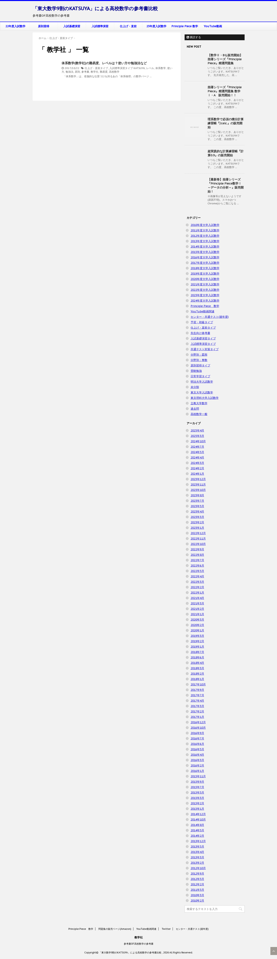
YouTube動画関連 (202, 311)
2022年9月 (197, 549)
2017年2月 (197, 711)
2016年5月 (197, 749)
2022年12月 (198, 533)
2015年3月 (197, 798)
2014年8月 (197, 825)
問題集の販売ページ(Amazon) (114, 928)
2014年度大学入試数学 (205, 246)
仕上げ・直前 (128, 26)
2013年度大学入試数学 (205, 241)
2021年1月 (197, 614)
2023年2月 (197, 522)
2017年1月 (197, 717)
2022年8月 (197, 555)
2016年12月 (198, 722)
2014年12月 (198, 814)
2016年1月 (197, 771)
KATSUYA (139, 68)
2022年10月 (198, 544)
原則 (77, 71)
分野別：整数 (199, 360)
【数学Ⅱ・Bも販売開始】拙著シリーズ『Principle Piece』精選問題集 (225, 59)
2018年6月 (197, 657)
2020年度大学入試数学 (205, 279)
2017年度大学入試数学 (205, 263)
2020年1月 (197, 630)
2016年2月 (197, 765)
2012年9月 (197, 873)
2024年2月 (197, 468)
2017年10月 (198, 684)
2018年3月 (197, 668)
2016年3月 (197, 760)
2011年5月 (197, 890)
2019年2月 (197, 641)
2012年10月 (198, 868)
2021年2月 (197, 609)
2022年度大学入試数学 (205, 290)
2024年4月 (197, 457)
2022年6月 (197, 565)
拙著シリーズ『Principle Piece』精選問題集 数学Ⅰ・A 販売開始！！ (225, 91)
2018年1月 (197, 679)
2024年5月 (197, 452)
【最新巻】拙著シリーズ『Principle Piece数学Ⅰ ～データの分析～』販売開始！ (226, 185)
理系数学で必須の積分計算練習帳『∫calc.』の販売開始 (226, 123)
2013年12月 (198, 841)
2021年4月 (197, 598)
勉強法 (69, 71)
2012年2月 (197, 884)
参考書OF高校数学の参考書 (138, 943)
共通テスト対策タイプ (205, 349)
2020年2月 (197, 625)
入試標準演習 (100, 26)
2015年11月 (198, 776)
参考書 (85, 71)
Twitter (166, 928)
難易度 (104, 71)
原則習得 (43, 26)
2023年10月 (198, 490)
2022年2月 (197, 587)
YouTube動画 (213, 26)
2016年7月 (197, 738)
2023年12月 (198, 479)
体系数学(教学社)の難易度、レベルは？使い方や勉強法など (104, 63)
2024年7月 (197, 446)
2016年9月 (197, 733)
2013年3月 (197, 857)
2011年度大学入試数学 (205, 230)
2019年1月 (197, 646)
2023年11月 (198, 484)
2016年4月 (197, 754)
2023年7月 (197, 501)
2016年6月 (197, 744)
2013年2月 (197, 863)
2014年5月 (197, 830)
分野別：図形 (199, 354)
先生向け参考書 (200, 333)
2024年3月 (197, 463)
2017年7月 (197, 695)
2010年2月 (197, 900)
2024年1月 (197, 473)
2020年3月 (197, 619)
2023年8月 (197, 495)
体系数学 (160, 68)
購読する (194, 37)
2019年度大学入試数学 (205, 273)
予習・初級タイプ (202, 322)
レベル (150, 68)
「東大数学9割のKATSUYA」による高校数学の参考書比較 (95, 8)
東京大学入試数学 (202, 392)
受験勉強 (196, 371)
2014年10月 (198, 819)
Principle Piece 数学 (184, 26)
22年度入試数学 (15, 26)
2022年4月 (197, 576)
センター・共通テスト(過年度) (210, 317)
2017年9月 (197, 690)
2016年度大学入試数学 (205, 257)
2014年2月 (197, 836)
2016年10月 (198, 727)
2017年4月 (197, 700)
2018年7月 (197, 652)
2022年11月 (198, 538)
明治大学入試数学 (202, 381)
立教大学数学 (199, 403)
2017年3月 (197, 706)
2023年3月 (197, 517)
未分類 (195, 387)
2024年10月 (198, 441)
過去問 (195, 408)
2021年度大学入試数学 (205, 284)
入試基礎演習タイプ (203, 338)
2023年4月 (197, 511)
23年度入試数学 (156, 26)
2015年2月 (197, 803)
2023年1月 (197, 528)
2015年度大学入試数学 (205, 252)
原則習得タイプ (200, 365)
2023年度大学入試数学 (205, 295)
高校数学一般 (199, 414)
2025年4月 (197, 430)
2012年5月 (197, 879)
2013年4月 (197, 852)
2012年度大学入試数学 (205, 236)
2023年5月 (197, 506)
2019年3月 (197, 636)
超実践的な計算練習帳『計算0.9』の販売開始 (226, 153)
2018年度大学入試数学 (205, 268)
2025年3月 (197, 436)
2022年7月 (197, 560)
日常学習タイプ (200, 376)
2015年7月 (197, 787)
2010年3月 (197, 895)
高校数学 (114, 71)
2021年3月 (197, 603)
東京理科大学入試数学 (205, 398)
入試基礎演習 (71, 26)
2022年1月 (197, 592)
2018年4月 (197, 663)
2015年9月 (197, 781)
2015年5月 (197, 792)
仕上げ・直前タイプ (96, 68)
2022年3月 (197, 582)
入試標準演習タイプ (121, 68)
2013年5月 (197, 846)
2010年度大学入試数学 (205, 225)
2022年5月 (197, 571)
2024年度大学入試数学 (205, 300)
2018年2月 (197, 673)
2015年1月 (197, 809)
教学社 (94, 71)
